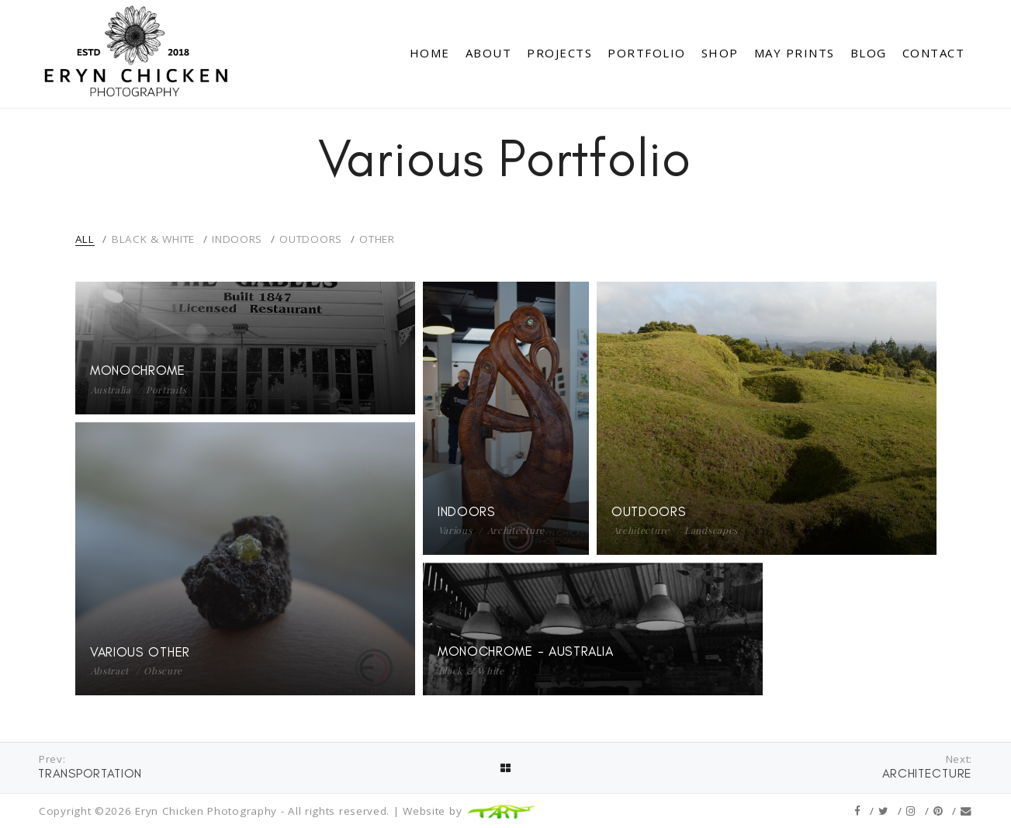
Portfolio (647, 53)
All (85, 239)
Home (430, 53)
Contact (933, 53)
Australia (111, 389)
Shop (720, 53)
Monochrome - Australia (525, 652)
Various (455, 530)
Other (377, 239)
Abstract (110, 670)
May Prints (794, 53)
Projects (559, 53)
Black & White (153, 239)
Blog (868, 53)
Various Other (140, 652)
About (489, 53)
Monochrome (137, 370)
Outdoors (310, 239)
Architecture (516, 530)
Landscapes (711, 530)
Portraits (166, 389)
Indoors (237, 239)
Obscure (163, 670)
